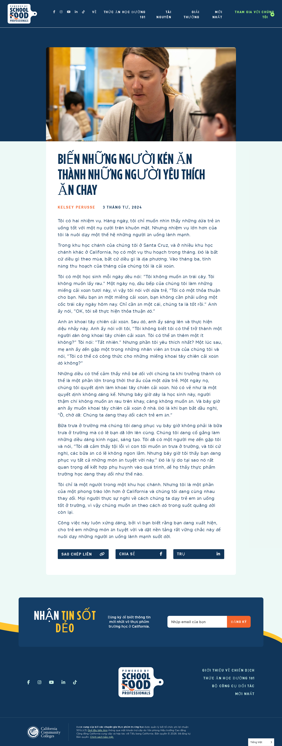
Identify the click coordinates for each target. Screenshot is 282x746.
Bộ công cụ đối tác (233, 686)
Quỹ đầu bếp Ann (98, 730)
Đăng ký (239, 621)
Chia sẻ (141, 554)
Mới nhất (245, 694)
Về (94, 12)
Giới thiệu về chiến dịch (228, 670)
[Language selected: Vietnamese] (261, 742)
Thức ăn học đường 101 (229, 678)
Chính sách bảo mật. (102, 736)
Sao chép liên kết (83, 554)
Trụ (199, 554)
